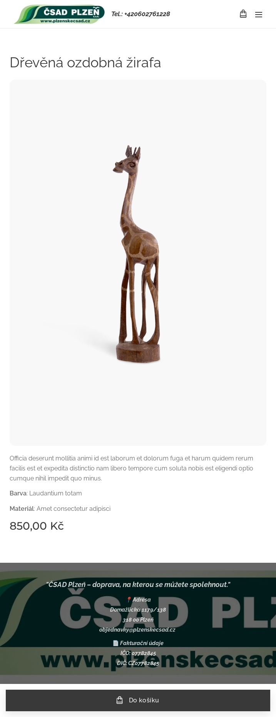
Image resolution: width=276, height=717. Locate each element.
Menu (258, 14)
